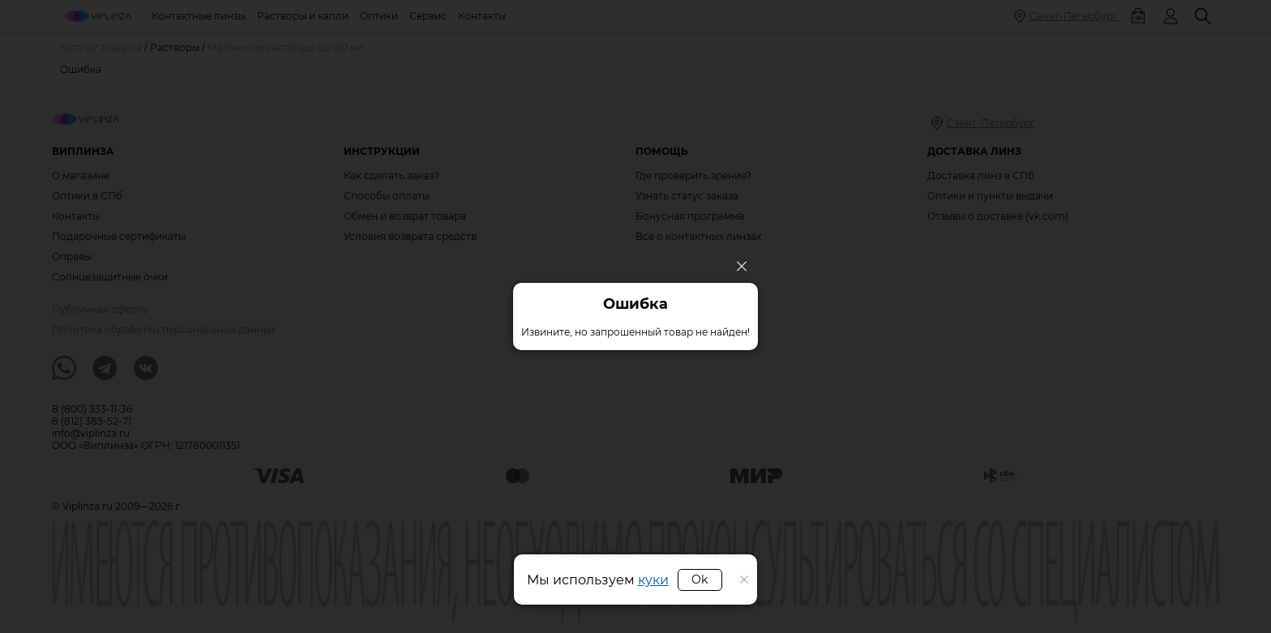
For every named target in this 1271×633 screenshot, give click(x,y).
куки (653, 580)
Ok (699, 579)
